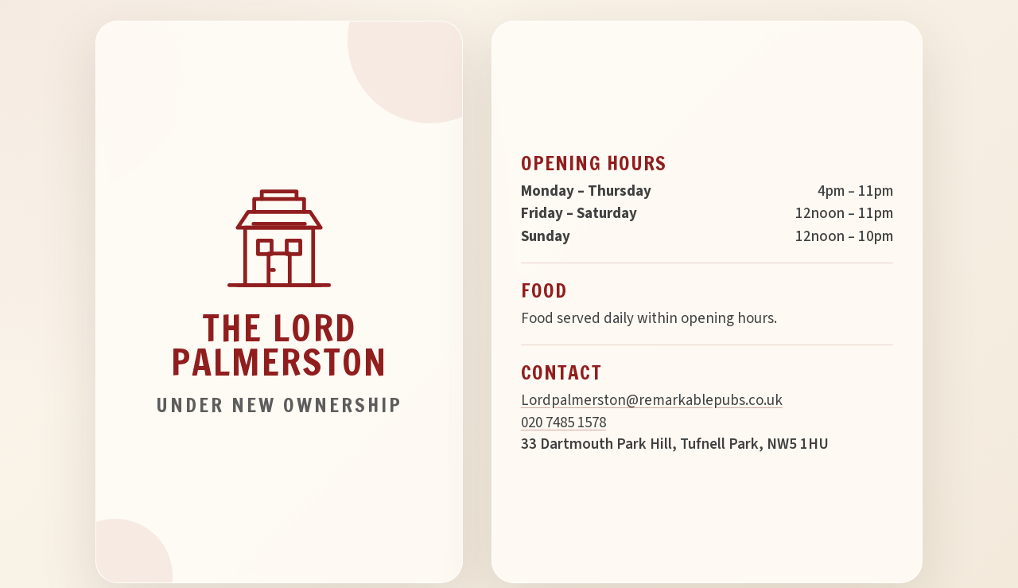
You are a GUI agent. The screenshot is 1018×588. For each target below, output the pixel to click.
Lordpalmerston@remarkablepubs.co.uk (652, 400)
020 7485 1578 (563, 423)
